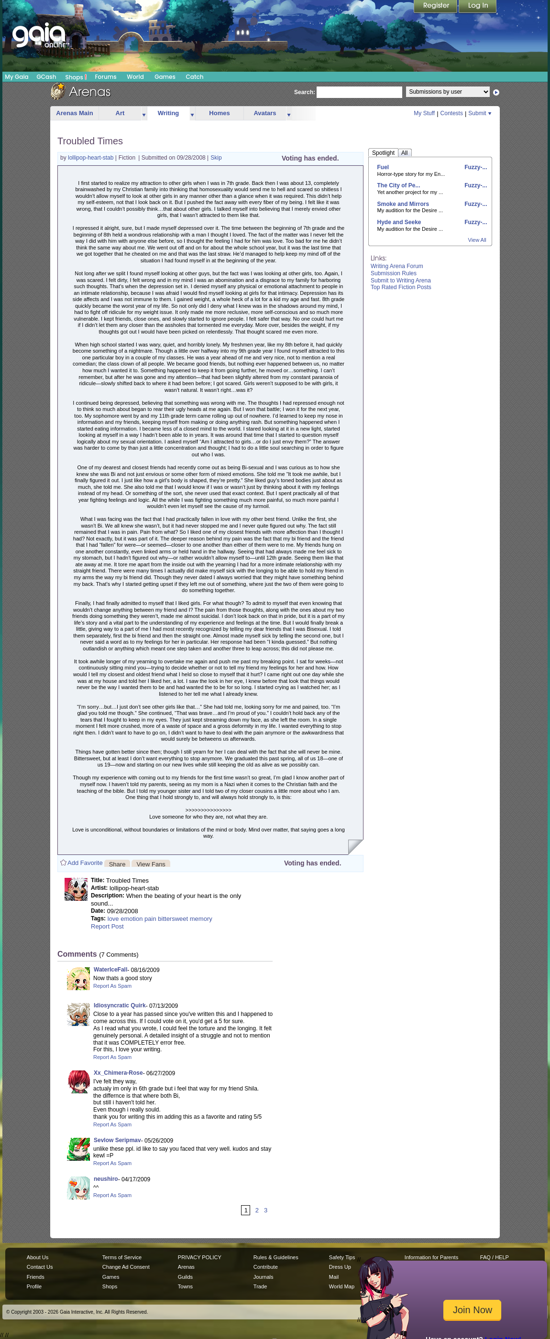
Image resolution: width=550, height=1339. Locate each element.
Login (478, 7)
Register (436, 7)
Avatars (264, 113)
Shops (76, 77)
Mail (334, 1277)
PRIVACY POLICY (199, 1257)
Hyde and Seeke (399, 222)
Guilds (185, 1277)
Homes (219, 113)
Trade (260, 1286)
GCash (46, 77)
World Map (341, 1286)
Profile (34, 1286)
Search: (304, 92)
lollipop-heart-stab (91, 157)
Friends (35, 1277)
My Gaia (16, 77)
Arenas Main (74, 113)
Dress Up (340, 1267)
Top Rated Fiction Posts (401, 287)
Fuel (383, 167)
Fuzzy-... (475, 167)
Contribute (265, 1267)
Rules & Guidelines (275, 1257)
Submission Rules (394, 273)
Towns (185, 1286)
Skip (215, 157)
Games (165, 77)
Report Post (107, 926)
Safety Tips (342, 1257)
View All (477, 240)
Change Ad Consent (126, 1267)
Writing (168, 113)
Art (120, 113)
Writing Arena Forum (397, 266)
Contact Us (40, 1267)
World (135, 77)
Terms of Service (122, 1257)
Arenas (186, 1267)
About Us (37, 1257)
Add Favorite (85, 862)
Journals (263, 1277)
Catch (195, 77)
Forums (105, 77)
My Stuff (424, 113)
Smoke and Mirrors (403, 204)
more (144, 113)
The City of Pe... (398, 185)
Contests (451, 113)
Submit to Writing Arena (401, 280)
